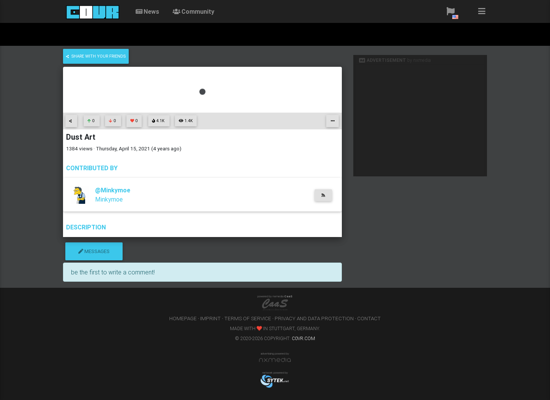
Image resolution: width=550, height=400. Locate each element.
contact (369, 318)
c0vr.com (303, 338)
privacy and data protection (314, 318)
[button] (450, 11)
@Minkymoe (112, 190)
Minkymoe (109, 199)
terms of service (247, 318)
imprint (210, 318)
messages (94, 251)
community (192, 11)
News (146, 11)
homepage (183, 318)
